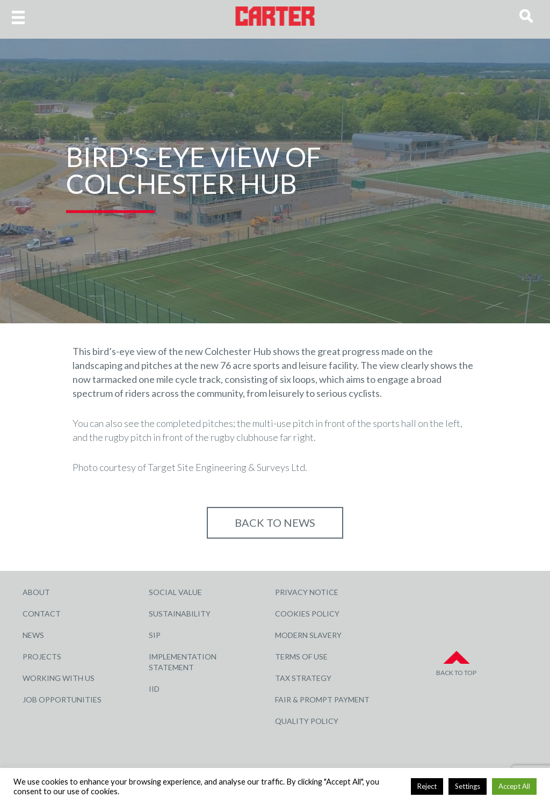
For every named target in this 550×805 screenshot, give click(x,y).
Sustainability (180, 613)
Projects (42, 656)
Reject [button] (427, 786)
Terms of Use (301, 656)
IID (154, 688)
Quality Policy (306, 721)
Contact (42, 613)
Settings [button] (467, 786)
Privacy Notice (306, 592)
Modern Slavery (308, 635)
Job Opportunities (62, 699)
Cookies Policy (307, 613)
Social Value (175, 592)
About (36, 592)
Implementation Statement (182, 662)
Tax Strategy (303, 678)
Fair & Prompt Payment (322, 699)
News (33, 635)
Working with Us (59, 678)
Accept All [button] (514, 786)
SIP (155, 635)
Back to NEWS (275, 522)
